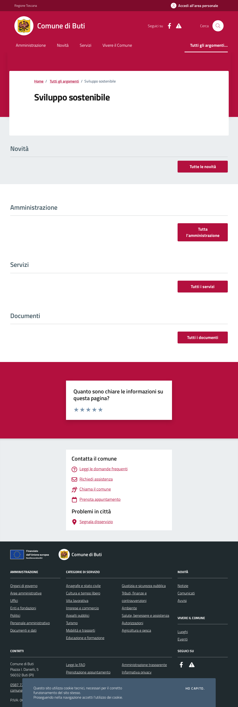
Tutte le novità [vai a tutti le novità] (203, 166)
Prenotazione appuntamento (88, 672)
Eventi (183, 639)
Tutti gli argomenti (64, 81)
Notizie (183, 585)
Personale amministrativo (30, 623)
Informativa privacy (137, 672)
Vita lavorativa (77, 600)
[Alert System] (177, 26)
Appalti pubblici (77, 615)
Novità (63, 45)
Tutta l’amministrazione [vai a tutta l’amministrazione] (202, 232)
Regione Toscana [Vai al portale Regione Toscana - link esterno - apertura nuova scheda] (25, 5)
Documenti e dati (23, 630)
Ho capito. (195, 688)
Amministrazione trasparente (144, 664)
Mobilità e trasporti (80, 630)
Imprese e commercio (82, 608)
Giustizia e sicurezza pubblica (144, 585)
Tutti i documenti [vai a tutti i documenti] (202, 337)
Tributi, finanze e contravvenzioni (134, 596)
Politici (15, 615)
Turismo (72, 623)
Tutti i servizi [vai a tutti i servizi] (203, 286)
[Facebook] (167, 26)
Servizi (85, 45)
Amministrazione (31, 45)
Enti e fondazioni (23, 608)
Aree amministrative (26, 593)
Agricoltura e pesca (136, 630)
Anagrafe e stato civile (83, 585)
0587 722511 (21, 684)
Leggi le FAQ (75, 664)
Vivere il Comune (117, 45)
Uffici (14, 600)
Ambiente (129, 608)
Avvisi (182, 600)
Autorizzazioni (132, 623)
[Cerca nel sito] (218, 25)
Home (38, 81)
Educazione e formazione (85, 638)
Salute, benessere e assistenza (145, 615)
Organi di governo (23, 585)
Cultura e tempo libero (83, 593)
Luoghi (183, 631)
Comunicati (186, 593)
